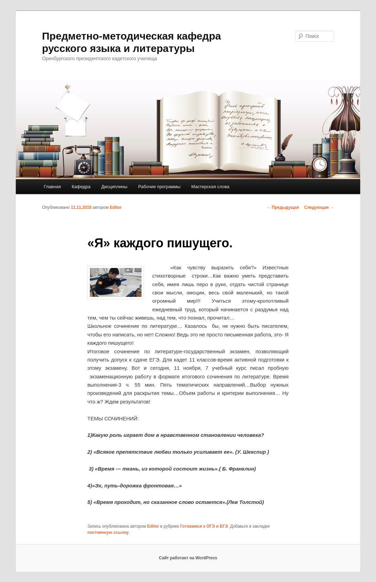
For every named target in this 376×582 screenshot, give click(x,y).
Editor (116, 207)
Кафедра (81, 186)
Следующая (319, 207)
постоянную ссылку (108, 532)
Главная (52, 186)
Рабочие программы (159, 186)
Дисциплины (114, 186)
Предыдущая (283, 207)
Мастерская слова (210, 186)
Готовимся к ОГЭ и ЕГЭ (204, 526)
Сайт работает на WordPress (188, 558)
